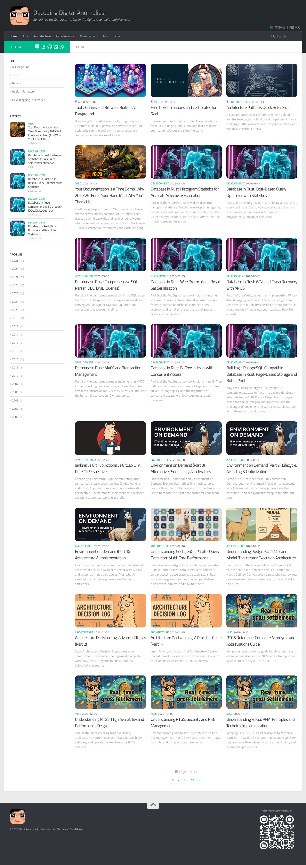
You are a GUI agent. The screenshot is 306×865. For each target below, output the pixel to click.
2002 (15, 408)
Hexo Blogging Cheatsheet (28, 100)
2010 (15, 375)
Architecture (42, 36)
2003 (15, 400)
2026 (15, 260)
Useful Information (23, 91)
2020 (15, 310)
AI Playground (20, 67)
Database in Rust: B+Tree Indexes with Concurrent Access (182, 370)
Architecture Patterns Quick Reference (257, 107)
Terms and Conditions (69, 829)
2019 (15, 318)
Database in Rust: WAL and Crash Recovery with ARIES (261, 284)
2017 (15, 334)
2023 (15, 285)
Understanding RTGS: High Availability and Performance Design (109, 722)
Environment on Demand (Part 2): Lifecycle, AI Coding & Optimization (261, 468)
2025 (15, 268)
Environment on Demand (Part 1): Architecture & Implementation (102, 554)
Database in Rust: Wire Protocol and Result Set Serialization (186, 284)
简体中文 (294, 27)
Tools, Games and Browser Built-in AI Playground (105, 110)
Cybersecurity (65, 36)
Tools (15, 75)
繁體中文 (280, 27)
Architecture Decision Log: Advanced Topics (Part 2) (110, 640)
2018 (15, 326)
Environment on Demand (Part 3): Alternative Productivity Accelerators (181, 468)
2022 (15, 293)
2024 (15, 277)
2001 (15, 417)
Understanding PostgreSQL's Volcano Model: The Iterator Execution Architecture (261, 554)
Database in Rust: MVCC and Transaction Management (108, 370)
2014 (15, 359)
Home (13, 36)
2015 (15, 351)
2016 (15, 342)
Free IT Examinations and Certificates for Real (183, 110)
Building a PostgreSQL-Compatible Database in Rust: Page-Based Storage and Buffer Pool (261, 374)
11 (193, 780)
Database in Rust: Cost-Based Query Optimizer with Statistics (256, 192)
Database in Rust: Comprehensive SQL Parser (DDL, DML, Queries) (106, 284)
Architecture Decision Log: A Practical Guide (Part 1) (186, 640)
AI (24, 36)
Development (89, 36)
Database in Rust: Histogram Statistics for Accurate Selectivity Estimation (185, 192)
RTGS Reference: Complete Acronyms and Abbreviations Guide (260, 640)
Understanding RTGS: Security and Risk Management (183, 722)
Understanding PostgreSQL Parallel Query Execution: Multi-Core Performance (185, 554)
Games (16, 83)
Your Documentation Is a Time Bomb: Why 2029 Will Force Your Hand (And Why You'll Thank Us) (109, 195)
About (119, 36)
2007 (15, 384)
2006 (15, 392)
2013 (15, 367)
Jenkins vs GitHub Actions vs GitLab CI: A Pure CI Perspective (107, 468)
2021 (15, 301)
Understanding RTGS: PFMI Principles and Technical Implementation (260, 722)
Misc (106, 36)
